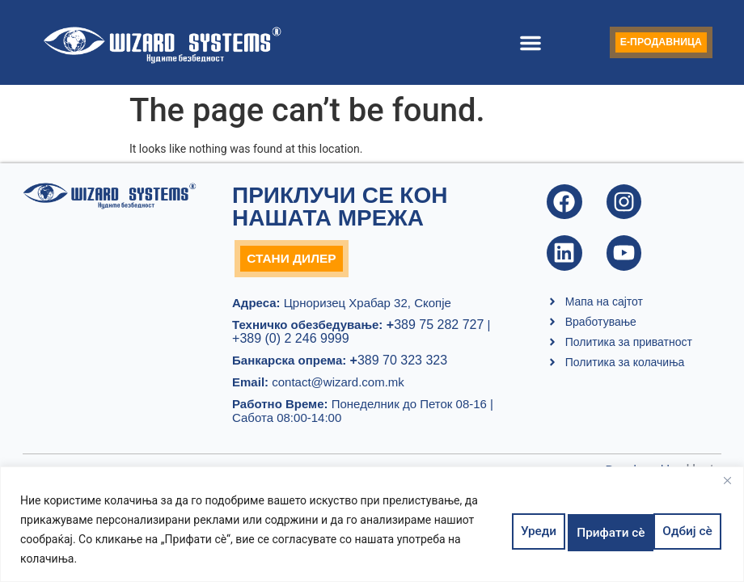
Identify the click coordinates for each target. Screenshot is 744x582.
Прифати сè (678, 529)
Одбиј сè (592, 529)
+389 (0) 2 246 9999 (290, 341)
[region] (372, 524)
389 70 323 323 (399, 363)
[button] (518, 43)
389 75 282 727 (433, 328)
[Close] (727, 480)
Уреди (521, 529)
